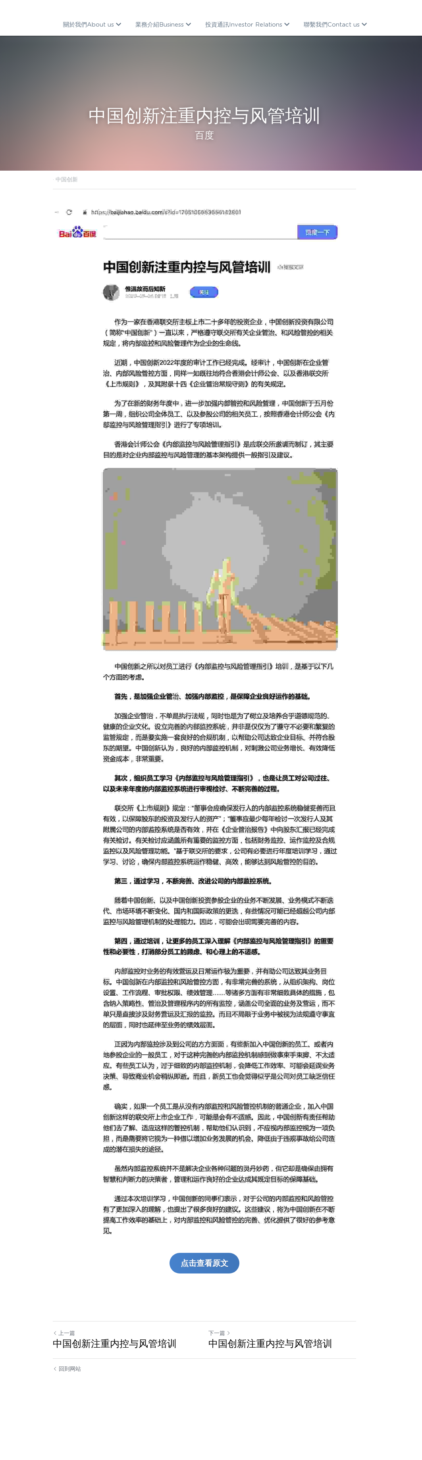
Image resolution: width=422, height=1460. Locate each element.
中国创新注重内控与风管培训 (115, 1386)
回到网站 (67, 1412)
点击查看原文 (211, 1306)
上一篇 (64, 1376)
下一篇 (226, 1376)
